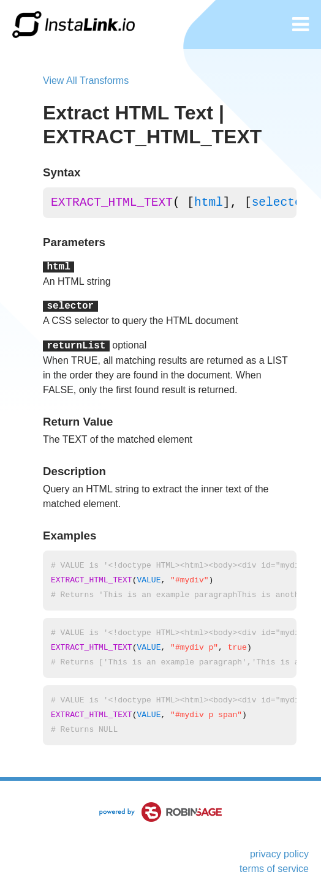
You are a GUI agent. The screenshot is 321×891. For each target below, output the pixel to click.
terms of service (274, 868)
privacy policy (279, 854)
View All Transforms (86, 80)
